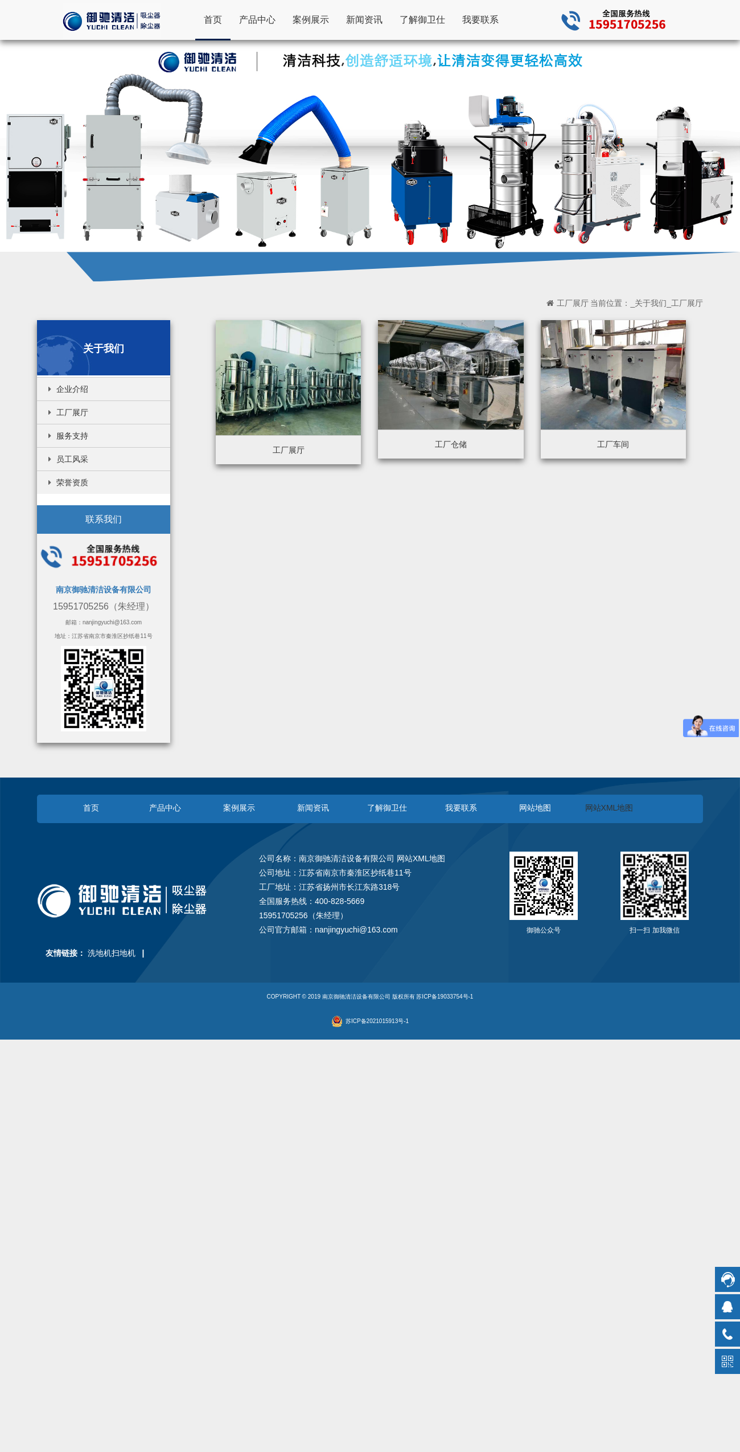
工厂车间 (613, 444)
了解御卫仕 (422, 19)
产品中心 (257, 19)
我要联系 (480, 19)
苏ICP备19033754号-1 (444, 996)
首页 (213, 19)
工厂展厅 (72, 412)
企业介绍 (72, 389)
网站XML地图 (609, 807)
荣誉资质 (72, 482)
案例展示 (311, 19)
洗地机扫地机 (111, 953)
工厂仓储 (451, 444)
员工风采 (72, 459)
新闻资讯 (364, 19)
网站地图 (535, 807)
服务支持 (72, 435)
